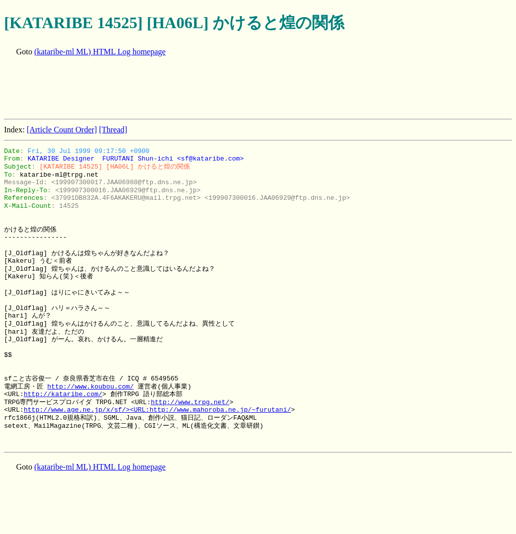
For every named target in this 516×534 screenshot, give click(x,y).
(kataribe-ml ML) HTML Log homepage (100, 51)
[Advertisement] (187, 88)
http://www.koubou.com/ (90, 386)
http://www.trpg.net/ (190, 402)
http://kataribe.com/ (63, 394)
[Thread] (113, 129)
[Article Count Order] (62, 129)
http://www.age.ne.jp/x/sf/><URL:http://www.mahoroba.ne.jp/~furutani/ (157, 409)
